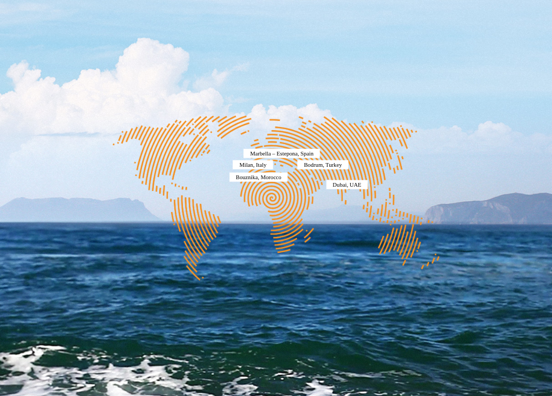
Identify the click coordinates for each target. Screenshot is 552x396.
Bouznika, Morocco (258, 177)
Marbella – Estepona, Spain (282, 154)
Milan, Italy (252, 164)
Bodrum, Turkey (323, 164)
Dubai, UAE (346, 184)
